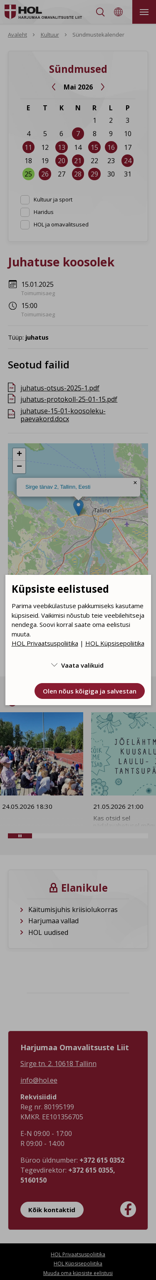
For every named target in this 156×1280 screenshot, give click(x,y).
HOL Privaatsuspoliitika (45, 643)
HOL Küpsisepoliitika (114, 643)
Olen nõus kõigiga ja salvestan (89, 691)
